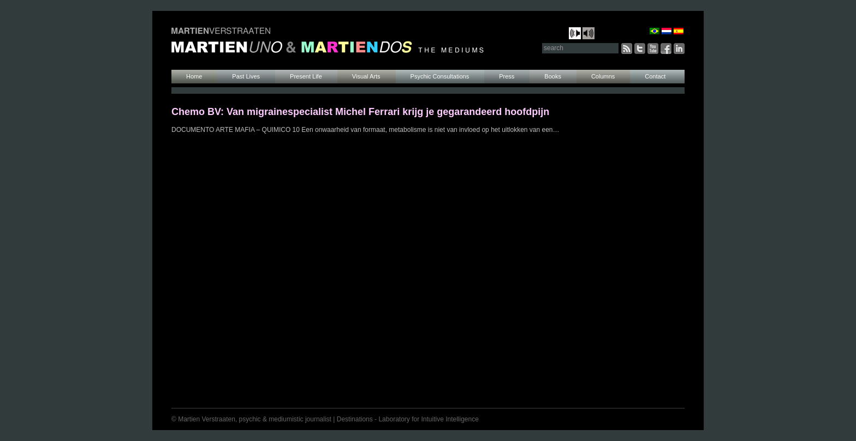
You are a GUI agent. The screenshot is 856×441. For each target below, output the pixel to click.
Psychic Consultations (440, 76)
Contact (655, 76)
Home (194, 76)
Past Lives (246, 76)
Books (552, 76)
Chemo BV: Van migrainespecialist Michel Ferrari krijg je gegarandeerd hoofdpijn (360, 111)
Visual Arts (366, 76)
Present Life (306, 76)
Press (506, 76)
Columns (603, 76)
